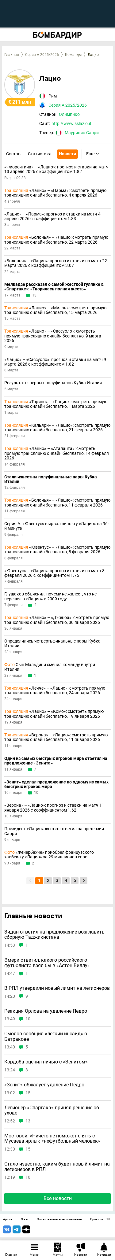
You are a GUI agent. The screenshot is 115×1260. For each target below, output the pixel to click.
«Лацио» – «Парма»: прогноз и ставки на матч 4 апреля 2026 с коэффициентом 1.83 (52, 216)
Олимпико (69, 114)
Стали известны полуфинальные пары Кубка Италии (50, 479)
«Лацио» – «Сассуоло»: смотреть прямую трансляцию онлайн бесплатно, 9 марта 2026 (52, 336)
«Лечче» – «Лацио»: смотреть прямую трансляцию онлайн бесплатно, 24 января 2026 (54, 690)
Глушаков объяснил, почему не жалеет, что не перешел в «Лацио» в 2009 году (50, 596)
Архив (7, 1219)
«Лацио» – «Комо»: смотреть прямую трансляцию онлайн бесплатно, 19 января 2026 (54, 713)
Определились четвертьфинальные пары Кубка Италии (52, 643)
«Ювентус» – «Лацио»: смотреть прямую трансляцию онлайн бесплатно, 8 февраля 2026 (57, 549)
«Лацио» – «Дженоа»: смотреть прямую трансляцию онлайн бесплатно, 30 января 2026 (56, 619)
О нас (25, 1219)
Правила (96, 1219)
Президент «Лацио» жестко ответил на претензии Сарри (54, 831)
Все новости (58, 1198)
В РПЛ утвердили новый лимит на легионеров (57, 988)
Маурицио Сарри (82, 132)
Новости (67, 153)
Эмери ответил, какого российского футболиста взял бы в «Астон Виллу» (47, 962)
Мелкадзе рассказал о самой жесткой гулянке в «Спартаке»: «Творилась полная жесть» (54, 286)
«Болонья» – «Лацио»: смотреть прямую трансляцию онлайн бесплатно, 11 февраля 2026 (57, 502)
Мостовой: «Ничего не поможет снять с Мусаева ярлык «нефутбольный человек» (52, 1138)
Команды (73, 55)
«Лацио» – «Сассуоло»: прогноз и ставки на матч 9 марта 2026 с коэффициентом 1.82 (55, 362)
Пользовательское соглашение (59, 1219)
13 (34, 295)
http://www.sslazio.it (71, 123)
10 (36, 793)
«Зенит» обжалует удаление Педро (44, 1085)
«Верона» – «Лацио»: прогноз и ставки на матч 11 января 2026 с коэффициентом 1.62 (54, 807)
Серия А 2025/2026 (42, 55)
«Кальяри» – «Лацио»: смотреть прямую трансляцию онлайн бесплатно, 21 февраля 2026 (57, 427)
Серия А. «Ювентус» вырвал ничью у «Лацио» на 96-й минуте (56, 526)
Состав (13, 153)
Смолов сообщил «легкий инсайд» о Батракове (45, 1036)
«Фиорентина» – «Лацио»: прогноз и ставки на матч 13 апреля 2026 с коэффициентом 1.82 (56, 169)
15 (27, 1093)
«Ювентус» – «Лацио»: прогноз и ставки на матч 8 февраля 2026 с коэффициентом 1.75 (54, 573)
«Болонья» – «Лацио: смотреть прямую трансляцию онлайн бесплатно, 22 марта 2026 (56, 239)
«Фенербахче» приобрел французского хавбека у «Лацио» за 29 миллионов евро (49, 854)
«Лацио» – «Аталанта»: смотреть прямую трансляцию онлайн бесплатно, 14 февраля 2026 (56, 453)
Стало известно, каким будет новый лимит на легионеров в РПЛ (57, 1166)
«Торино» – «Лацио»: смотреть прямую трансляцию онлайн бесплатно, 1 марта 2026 (55, 404)
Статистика (40, 153)
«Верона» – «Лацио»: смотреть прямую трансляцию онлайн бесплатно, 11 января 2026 (56, 737)
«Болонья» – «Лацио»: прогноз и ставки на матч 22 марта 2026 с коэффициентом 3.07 (55, 263)
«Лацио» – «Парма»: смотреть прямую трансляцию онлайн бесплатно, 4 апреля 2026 (55, 192)
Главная (11, 55)
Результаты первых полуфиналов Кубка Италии (53, 383)
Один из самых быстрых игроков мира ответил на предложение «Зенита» (55, 760)
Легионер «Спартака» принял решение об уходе (51, 1110)
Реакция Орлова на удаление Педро (45, 1011)
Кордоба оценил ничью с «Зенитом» (46, 1062)
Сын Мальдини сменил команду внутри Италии (49, 667)
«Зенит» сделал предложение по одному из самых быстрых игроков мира (56, 784)
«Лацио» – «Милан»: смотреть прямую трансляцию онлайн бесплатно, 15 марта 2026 (55, 310)
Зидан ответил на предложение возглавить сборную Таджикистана (54, 934)
